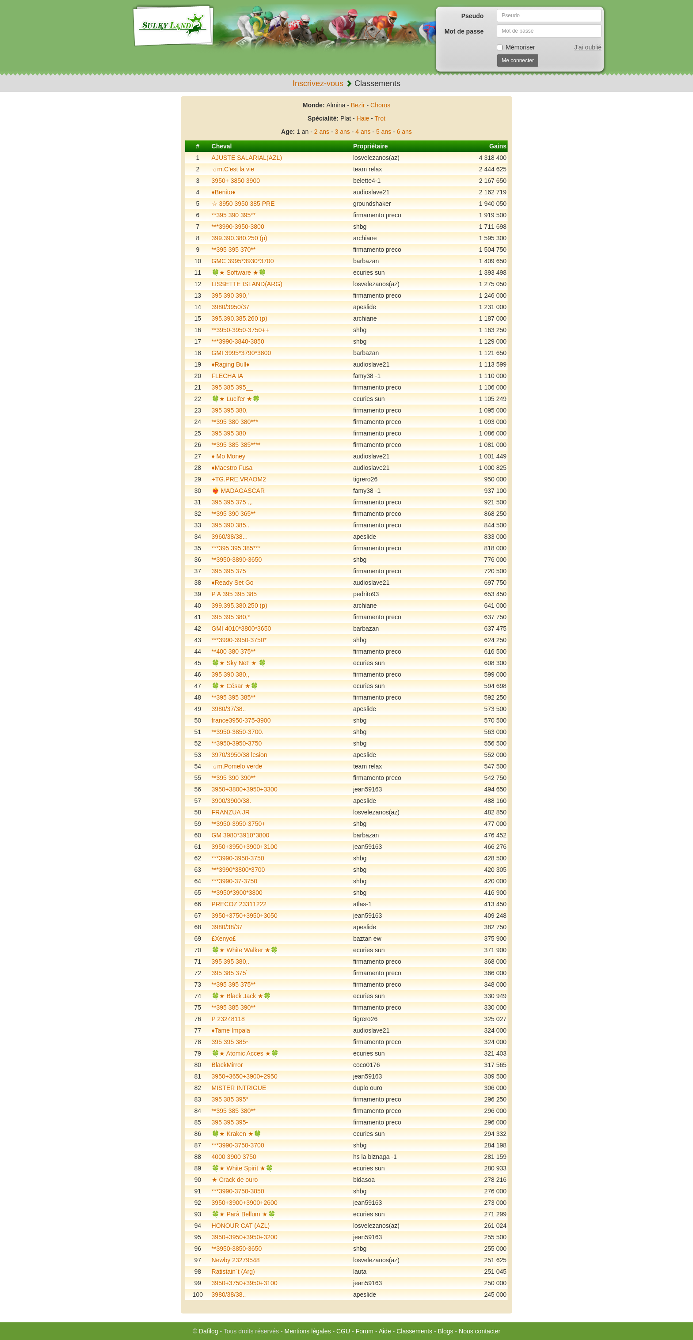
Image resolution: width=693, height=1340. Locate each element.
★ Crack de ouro (235, 1179)
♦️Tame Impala (231, 1030)
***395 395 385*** (236, 548)
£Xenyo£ (224, 938)
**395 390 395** (234, 215)
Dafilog (208, 1331)
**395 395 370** (234, 249)
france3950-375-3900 (241, 720)
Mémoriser (516, 47)
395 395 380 (229, 433)
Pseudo (472, 15)
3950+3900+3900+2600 (245, 1202)
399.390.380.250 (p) (239, 238)
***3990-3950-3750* (239, 640)
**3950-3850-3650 (237, 1248)
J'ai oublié (588, 47)
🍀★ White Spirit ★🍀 (242, 1168)
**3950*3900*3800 (237, 892)
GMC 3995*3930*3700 (243, 261)
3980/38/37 (227, 927)
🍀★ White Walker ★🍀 (245, 950)
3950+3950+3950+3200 (245, 1237)
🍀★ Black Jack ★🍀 (241, 995)
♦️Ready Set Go (233, 582)
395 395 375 (229, 571)
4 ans (362, 131)
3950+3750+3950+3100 (245, 1283)
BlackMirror (227, 1064)
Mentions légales (307, 1331)
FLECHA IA (228, 375)
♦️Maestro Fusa (232, 467)
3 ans (342, 131)
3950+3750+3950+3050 (245, 915)
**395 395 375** (234, 984)
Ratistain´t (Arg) (233, 1271)
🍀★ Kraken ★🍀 (236, 1133)
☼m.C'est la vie (233, 169)
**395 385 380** (234, 1110)
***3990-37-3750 (235, 881)
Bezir (358, 105)
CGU (343, 1331)
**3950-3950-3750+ (239, 823)
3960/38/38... (230, 536)
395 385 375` (230, 973)
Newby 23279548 (236, 1260)
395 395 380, (230, 410)
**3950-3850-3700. (238, 731)
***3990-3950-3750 (238, 858)
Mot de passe (464, 31)
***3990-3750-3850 (238, 1191)
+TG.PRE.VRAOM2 (239, 479)
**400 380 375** (234, 651)
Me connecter (518, 60)
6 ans (404, 131)
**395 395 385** (234, 697)
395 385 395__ (232, 387)
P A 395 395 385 (234, 594)
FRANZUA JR (231, 812)
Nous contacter (479, 1331)
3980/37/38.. (229, 708)
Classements (414, 1331)
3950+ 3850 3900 (236, 180)
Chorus (380, 105)
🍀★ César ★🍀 (235, 685)
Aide (385, 1331)
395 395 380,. (231, 961)
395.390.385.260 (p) (239, 318)
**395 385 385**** (236, 444)
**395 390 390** (234, 777)
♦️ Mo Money (228, 456)
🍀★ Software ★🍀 (239, 272)
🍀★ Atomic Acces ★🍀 (245, 1053)
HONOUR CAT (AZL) (241, 1225)
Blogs (445, 1331)
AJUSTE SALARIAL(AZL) (247, 157)
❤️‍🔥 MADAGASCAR (238, 490)
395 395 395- (230, 1122)
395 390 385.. (231, 525)
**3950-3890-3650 (237, 559)
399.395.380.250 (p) (239, 605)
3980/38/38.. (229, 1294)
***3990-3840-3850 (238, 341)
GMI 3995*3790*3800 (241, 352)
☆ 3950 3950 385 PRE (243, 203)
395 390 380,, (231, 674)
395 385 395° (230, 1099)
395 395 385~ (231, 1041)
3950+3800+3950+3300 (245, 789)
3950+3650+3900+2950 (245, 1076)
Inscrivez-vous (318, 83)
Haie (363, 118)
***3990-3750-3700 (238, 1145)
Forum (364, 1331)
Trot (380, 118)
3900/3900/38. (231, 800)
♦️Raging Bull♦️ (231, 364)
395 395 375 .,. (232, 502)
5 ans (383, 131)
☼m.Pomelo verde (237, 766)
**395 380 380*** (235, 421)
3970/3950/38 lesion (239, 754)
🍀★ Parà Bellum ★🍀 (243, 1214)
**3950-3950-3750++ (240, 329)
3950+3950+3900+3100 (245, 846)
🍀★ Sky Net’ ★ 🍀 (239, 662)
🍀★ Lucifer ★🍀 (236, 398)
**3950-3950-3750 (237, 743)
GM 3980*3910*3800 (241, 835)
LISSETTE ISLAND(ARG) (247, 284)
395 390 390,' (230, 295)
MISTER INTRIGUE (239, 1087)
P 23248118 (228, 1018)
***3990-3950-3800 (238, 226)
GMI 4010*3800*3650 (241, 628)
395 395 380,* (231, 617)
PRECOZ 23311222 (239, 904)
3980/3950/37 (231, 306)
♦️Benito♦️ (224, 192)
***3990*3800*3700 (238, 869)
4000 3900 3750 (234, 1156)
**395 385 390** (234, 1007)
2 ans (321, 131)
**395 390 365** (234, 513)
